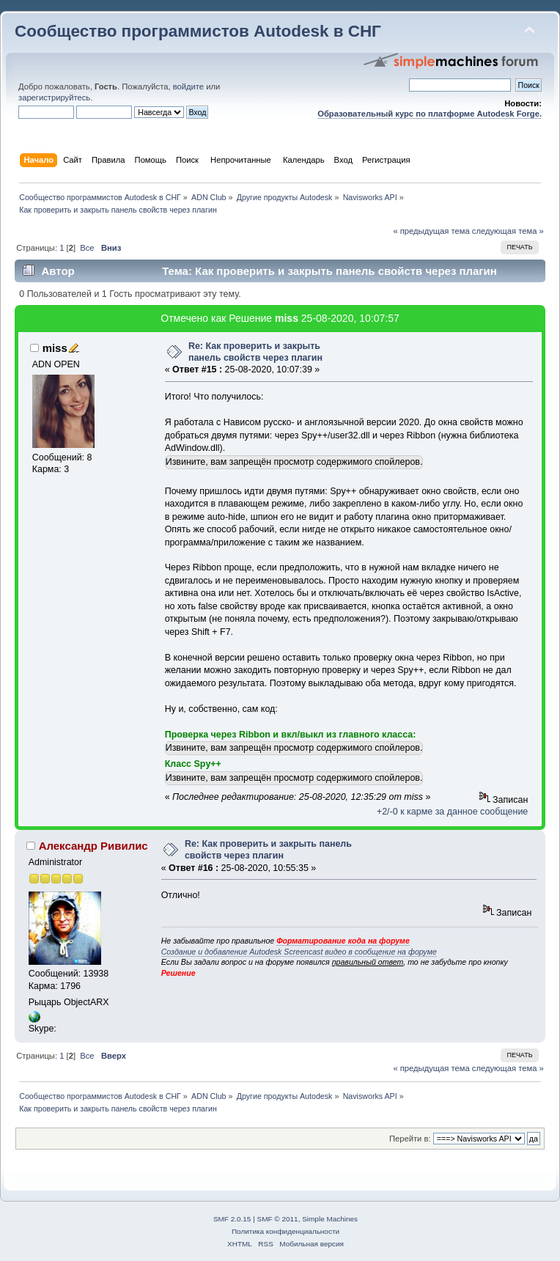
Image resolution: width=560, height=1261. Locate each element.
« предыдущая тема (431, 231)
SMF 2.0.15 (232, 1219)
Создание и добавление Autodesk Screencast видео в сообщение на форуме (299, 951)
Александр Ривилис (93, 845)
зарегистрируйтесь (54, 97)
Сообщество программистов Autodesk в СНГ (198, 31)
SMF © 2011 (277, 1219)
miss (286, 318)
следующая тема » (508, 231)
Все (87, 247)
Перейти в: (410, 1138)
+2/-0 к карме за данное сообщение (452, 811)
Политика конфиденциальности (285, 1231)
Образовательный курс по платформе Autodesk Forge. (429, 113)
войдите (188, 86)
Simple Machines (330, 1219)
